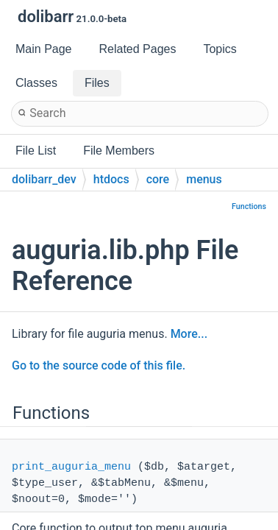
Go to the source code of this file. (98, 365)
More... (189, 334)
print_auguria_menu (71, 467)
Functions (249, 206)
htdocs (111, 179)
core (158, 179)
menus (204, 179)
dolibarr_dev (44, 179)
